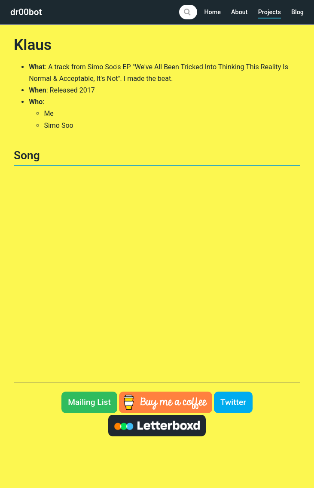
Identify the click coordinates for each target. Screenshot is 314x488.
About (239, 12)
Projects (269, 12)
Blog (297, 12)
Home (212, 12)
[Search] (188, 12)
